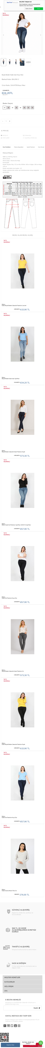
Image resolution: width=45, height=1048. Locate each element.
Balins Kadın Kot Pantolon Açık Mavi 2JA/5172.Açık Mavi (16, 525)
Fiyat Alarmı (6, 138)
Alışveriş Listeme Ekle (31, 138)
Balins (3, 304)
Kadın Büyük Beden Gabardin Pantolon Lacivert (14, 305)
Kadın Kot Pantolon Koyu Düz (9, 598)
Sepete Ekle (10, 1045)
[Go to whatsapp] (41, 1043)
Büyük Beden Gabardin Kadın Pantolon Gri (13, 671)
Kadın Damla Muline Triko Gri (9, 890)
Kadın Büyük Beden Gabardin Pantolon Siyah (13, 744)
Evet (38, 8)
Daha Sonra (29, 8)
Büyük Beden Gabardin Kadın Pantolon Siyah (13, 451)
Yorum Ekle (28, 135)
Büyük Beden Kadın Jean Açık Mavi (10, 378)
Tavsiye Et (5, 135)
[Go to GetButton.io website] (41, 1046)
